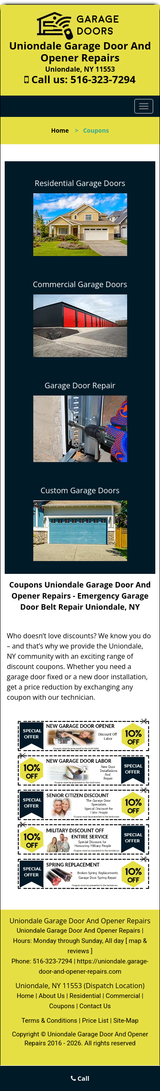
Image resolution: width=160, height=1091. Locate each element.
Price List (95, 1020)
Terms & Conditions (49, 1020)
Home (60, 130)
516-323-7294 (103, 79)
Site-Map (125, 1020)
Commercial (123, 996)
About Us (52, 996)
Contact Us (95, 1006)
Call (80, 1078)
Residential (85, 996)
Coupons (62, 1006)
